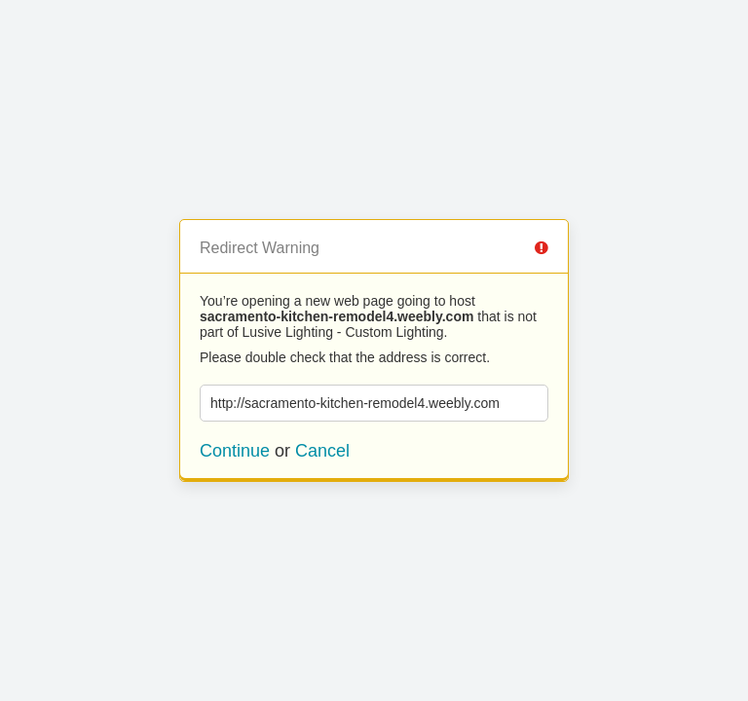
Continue (235, 451)
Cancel (322, 451)
